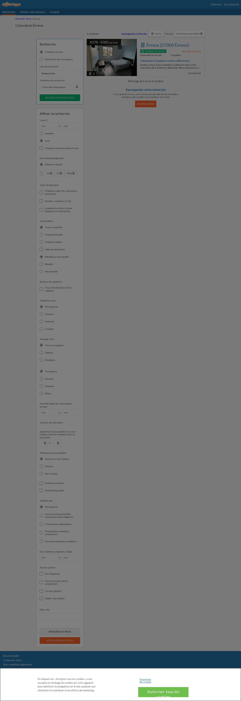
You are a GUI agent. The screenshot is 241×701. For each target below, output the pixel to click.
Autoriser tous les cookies (163, 695)
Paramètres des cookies (145, 682)
